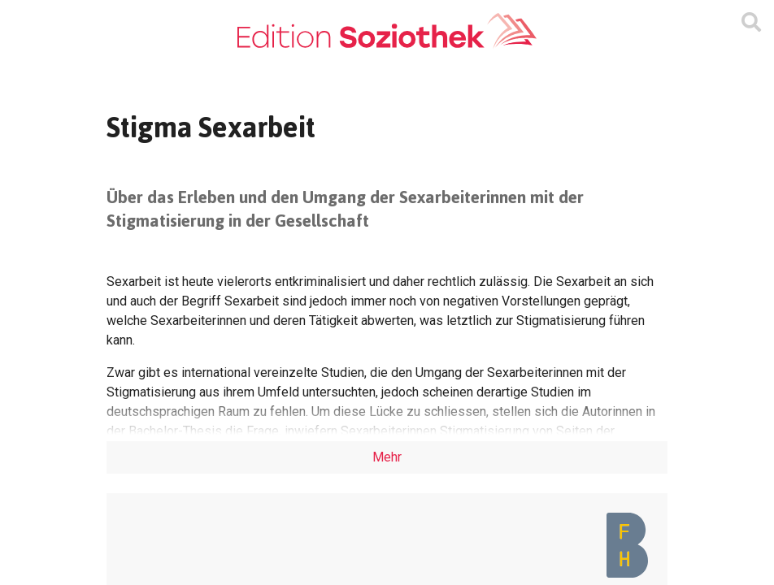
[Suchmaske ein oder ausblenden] (751, 22)
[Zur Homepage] (387, 31)
